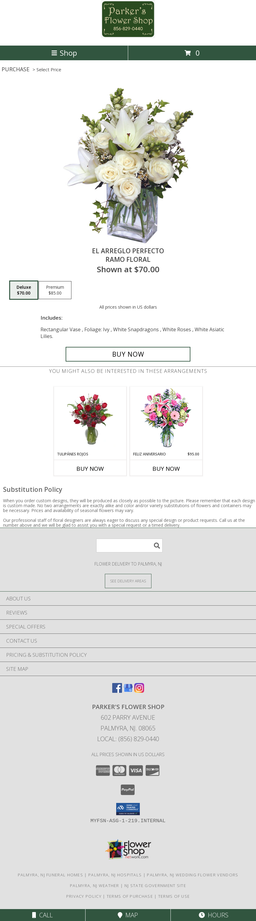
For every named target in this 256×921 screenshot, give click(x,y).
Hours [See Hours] (213, 915)
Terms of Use (174, 896)
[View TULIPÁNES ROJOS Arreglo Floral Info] (90, 419)
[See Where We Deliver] (128, 581)
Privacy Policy (83, 896)
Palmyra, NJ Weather (94, 885)
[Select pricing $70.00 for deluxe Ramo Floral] (23, 290)
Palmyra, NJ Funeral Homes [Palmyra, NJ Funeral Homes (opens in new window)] (50, 875)
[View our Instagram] (139, 690)
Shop (64, 53)
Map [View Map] (128, 915)
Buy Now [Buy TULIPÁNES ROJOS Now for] (90, 469)
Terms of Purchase (130, 896)
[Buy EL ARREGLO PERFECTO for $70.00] (128, 354)
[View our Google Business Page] (128, 690)
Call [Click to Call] (42, 915)
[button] (128, 809)
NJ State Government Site (155, 885)
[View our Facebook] (117, 690)
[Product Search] (129, 545)
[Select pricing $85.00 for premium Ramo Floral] (55, 290)
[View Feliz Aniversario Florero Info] (166, 419)
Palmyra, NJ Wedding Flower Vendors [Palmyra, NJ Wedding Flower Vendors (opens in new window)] (192, 875)
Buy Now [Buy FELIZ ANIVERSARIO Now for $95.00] (166, 469)
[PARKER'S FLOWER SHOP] (128, 36)
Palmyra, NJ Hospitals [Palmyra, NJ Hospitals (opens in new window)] (115, 875)
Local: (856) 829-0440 (128, 739)
